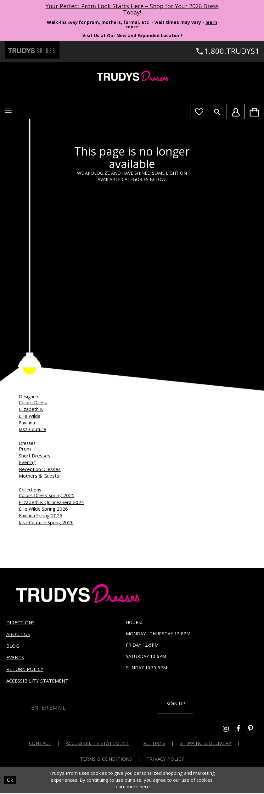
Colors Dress (33, 402)
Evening (27, 462)
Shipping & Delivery (205, 744)
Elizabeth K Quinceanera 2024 (51, 502)
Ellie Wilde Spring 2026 (43, 509)
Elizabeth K (31, 409)
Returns (154, 744)
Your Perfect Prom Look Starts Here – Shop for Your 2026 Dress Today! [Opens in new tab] (132, 9)
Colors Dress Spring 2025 (47, 495)
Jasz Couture (32, 429)
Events (15, 657)
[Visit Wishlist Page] (199, 111)
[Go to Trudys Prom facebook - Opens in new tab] (242, 730)
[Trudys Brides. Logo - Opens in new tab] (32, 50)
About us (18, 634)
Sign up (178, 703)
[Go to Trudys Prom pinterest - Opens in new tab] (253, 730)
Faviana (27, 422)
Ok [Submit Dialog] (10, 781)
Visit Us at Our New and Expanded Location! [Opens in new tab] (132, 35)
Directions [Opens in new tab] (20, 622)
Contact (40, 744)
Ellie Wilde (30, 416)
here (145, 787)
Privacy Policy (165, 760)
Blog (12, 646)
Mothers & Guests (39, 476)
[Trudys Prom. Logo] (132, 77)
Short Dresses (34, 455)
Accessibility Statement (37, 681)
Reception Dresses (40, 469)
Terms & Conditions (106, 760)
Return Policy (24, 669)
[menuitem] (254, 111)
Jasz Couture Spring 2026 (46, 522)
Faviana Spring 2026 (40, 515)
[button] (8, 111)
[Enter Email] (90, 707)
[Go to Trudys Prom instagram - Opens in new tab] (229, 730)
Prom (25, 448)
